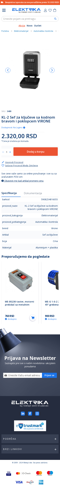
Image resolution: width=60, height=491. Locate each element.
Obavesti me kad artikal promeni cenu (22, 180)
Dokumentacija (33, 193)
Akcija (22, 25)
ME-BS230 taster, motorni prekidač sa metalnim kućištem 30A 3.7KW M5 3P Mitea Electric (19, 306)
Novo (29, 25)
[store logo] (26, 10)
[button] (7, 70)
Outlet (37, 25)
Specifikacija (9, 193)
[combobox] (29, 19)
